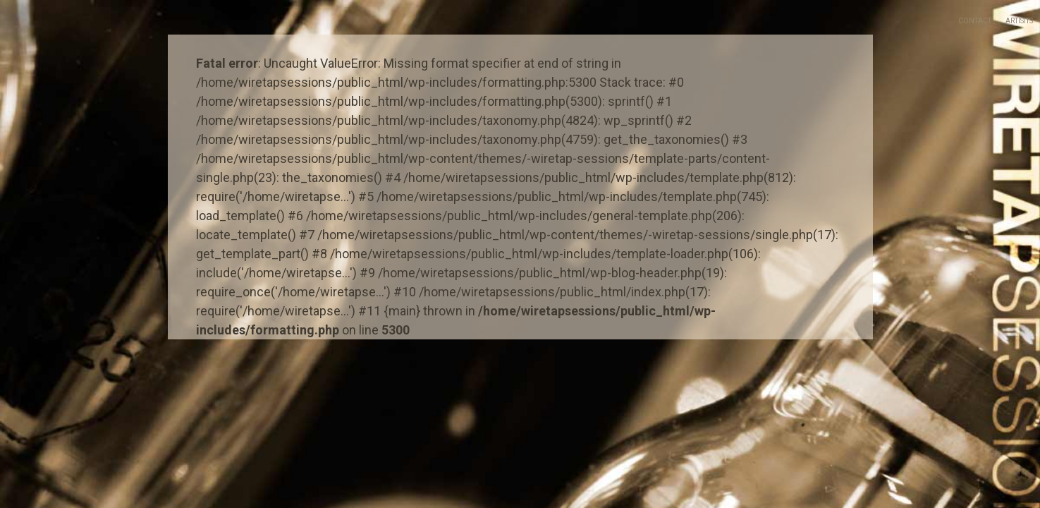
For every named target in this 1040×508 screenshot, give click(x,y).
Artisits (1019, 21)
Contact (974, 21)
